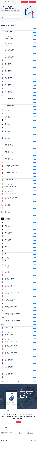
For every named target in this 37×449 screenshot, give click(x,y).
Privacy (35, 440)
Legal (31, 440)
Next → (35, 381)
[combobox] (11, 16)
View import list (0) (24, 1)
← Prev (2, 381)
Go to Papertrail (32, 1)
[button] (20, 17)
